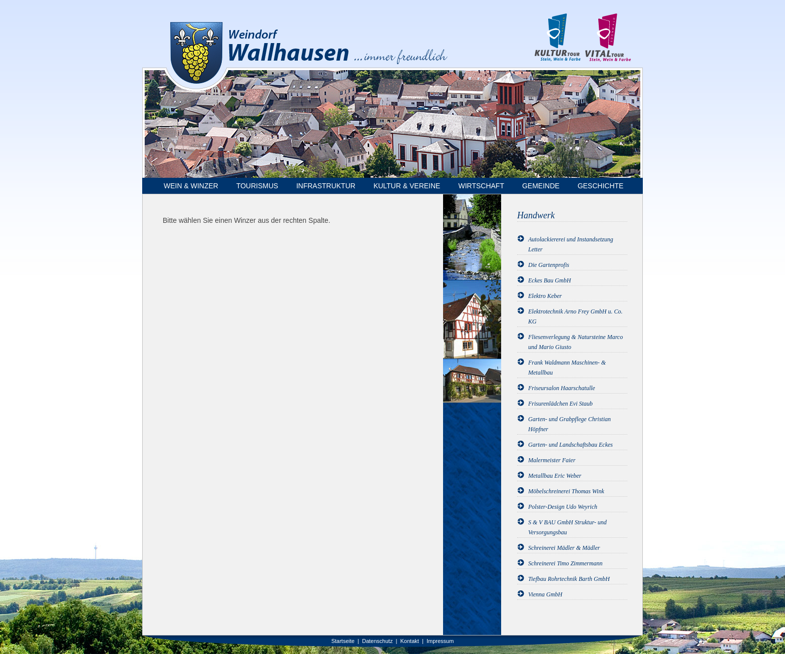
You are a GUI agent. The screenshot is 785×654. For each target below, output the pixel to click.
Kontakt (410, 641)
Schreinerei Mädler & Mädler (564, 547)
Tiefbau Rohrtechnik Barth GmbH (569, 578)
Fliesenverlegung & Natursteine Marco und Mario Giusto (575, 342)
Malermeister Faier (551, 460)
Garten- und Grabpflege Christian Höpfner (569, 424)
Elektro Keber (545, 295)
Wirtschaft (481, 186)
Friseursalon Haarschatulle (561, 388)
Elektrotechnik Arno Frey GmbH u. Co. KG (575, 316)
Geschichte (601, 186)
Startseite (342, 641)
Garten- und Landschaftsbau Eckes (570, 444)
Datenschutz (377, 641)
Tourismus (257, 186)
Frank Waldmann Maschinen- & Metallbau (567, 367)
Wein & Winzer (191, 186)
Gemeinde (541, 186)
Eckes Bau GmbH (549, 280)
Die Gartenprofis (548, 264)
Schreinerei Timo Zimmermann (565, 563)
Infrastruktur (325, 186)
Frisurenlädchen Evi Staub (560, 403)
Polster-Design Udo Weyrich (562, 506)
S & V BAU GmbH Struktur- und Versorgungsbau (567, 527)
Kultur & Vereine (407, 186)
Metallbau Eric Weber (554, 475)
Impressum (440, 641)
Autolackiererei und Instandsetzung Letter (570, 244)
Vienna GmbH (545, 594)
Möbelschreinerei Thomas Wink (566, 491)
